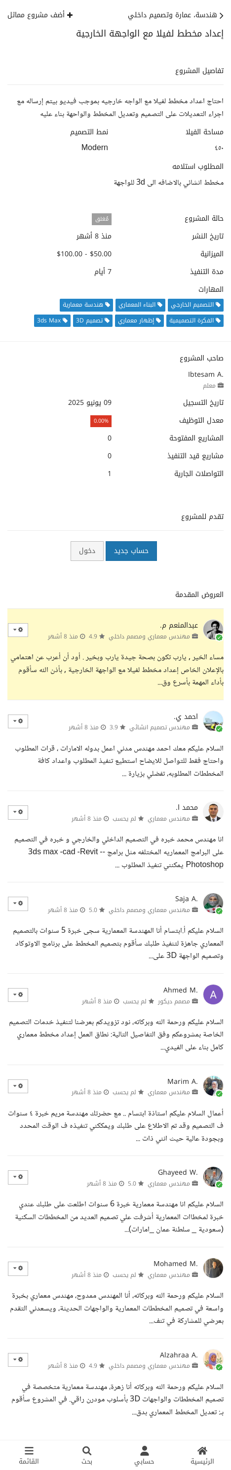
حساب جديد (131, 550)
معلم (209, 385)
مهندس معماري (169, 818)
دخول (87, 550)
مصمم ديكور (174, 1001)
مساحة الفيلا (205, 132)
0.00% (101, 421)
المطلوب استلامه (198, 167)
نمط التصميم (89, 132)
